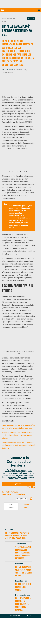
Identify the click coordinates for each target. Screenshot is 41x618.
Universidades (7, 73)
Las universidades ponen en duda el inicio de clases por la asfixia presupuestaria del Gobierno (18, 445)
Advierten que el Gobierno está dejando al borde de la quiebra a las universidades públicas (18, 435)
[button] (18, 484)
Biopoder (31, 18)
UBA (24, 70)
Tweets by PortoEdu (10, 492)
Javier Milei (17, 70)
